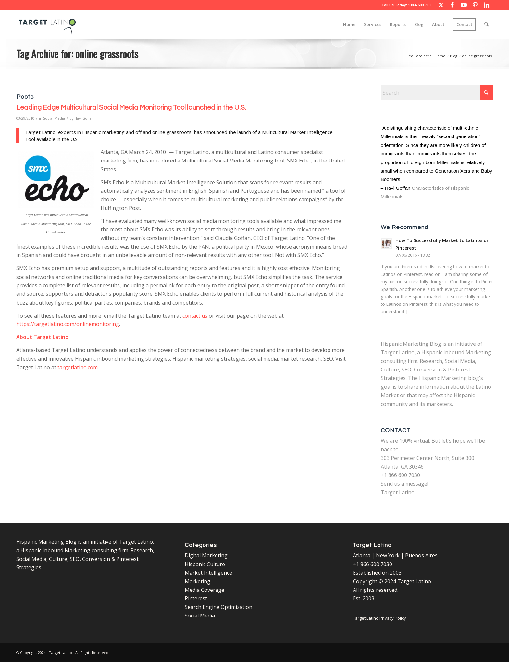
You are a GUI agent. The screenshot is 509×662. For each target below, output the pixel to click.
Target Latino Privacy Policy (379, 618)
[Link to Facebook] (452, 5)
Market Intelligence (208, 572)
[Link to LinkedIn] (486, 5)
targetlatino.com (77, 367)
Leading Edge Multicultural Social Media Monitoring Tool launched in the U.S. (131, 107)
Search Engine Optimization (218, 607)
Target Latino (398, 492)
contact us (194, 315)
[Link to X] (441, 5)
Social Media (54, 118)
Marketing (197, 581)
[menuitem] (349, 24)
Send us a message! (404, 483)
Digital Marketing (206, 555)
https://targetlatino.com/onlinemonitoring (67, 324)
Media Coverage (204, 589)
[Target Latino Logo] (47, 24)
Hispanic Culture (205, 564)
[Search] (486, 24)
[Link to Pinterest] (475, 5)
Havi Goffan (84, 118)
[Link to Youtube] (463, 5)
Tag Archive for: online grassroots (77, 53)
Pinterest (196, 598)
